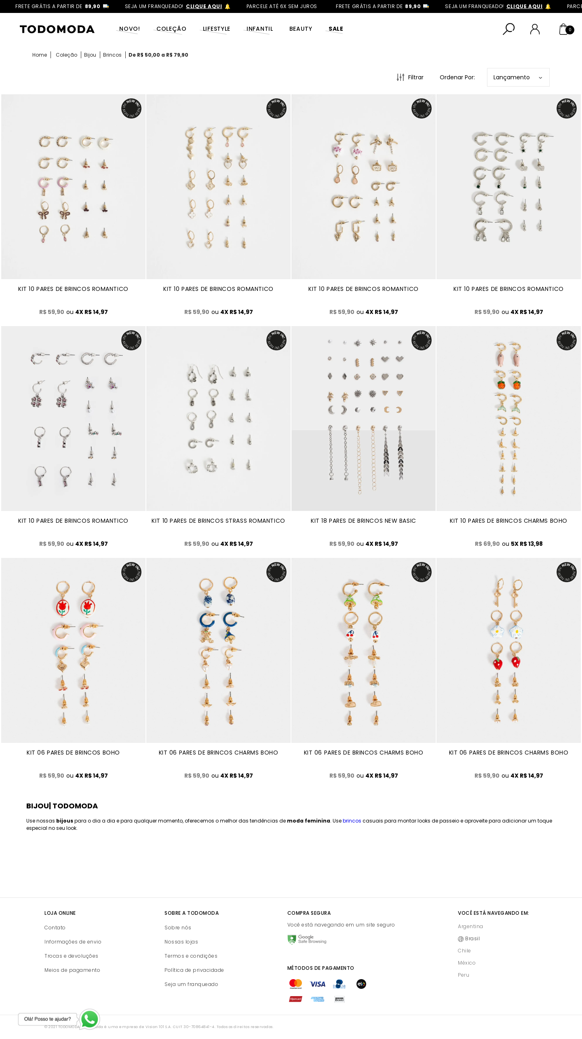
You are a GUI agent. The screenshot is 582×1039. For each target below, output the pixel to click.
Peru (463, 974)
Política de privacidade (194, 970)
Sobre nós (178, 927)
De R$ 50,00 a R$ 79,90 (158, 54)
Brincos (112, 54)
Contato (55, 927)
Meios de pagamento (72, 970)
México (467, 962)
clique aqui (215, 6)
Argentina (470, 926)
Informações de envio (72, 941)
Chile (464, 950)
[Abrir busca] (509, 29)
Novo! (129, 28)
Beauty (300, 28)
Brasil (472, 938)
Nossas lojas (181, 941)
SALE (336, 28)
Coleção (171, 28)
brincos (352, 820)
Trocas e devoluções (71, 955)
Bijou (90, 54)
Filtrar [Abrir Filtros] (416, 77)
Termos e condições (190, 955)
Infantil (260, 28)
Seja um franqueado (191, 984)
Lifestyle (216, 28)
